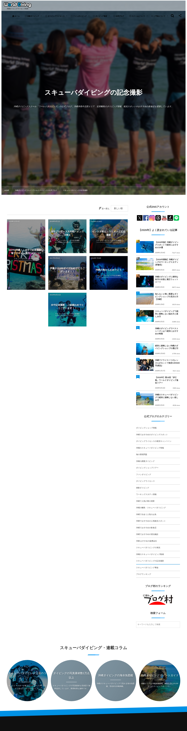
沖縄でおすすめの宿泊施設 (147, 534)
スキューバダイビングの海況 (148, 548)
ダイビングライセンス (145, 481)
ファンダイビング (143, 474)
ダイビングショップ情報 (146, 428)
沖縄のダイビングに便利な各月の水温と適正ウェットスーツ (166, 279)
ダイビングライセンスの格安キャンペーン (154, 441)
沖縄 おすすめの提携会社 (146, 541)
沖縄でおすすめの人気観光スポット (151, 521)
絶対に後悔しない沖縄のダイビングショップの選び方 (166, 347)
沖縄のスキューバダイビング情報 (150, 448)
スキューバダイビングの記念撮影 (150, 561)
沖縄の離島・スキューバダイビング (151, 508)
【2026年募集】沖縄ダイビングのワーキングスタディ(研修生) (167, 262)
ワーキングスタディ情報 (146, 494)
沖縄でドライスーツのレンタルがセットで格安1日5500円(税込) (167, 363)
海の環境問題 (141, 454)
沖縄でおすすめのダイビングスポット (152, 435)
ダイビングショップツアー (147, 468)
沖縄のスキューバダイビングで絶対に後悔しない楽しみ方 (166, 397)
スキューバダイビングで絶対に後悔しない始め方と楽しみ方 (166, 314)
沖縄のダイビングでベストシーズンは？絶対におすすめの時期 (166, 331)
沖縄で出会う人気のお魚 (146, 514)
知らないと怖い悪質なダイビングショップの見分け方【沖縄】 (166, 296)
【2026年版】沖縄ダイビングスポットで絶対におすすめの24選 (167, 245)
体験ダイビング (142, 488)
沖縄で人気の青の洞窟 (145, 501)
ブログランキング (143, 574)
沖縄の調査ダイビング (145, 461)
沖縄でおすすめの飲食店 (146, 528)
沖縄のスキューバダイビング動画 (150, 554)
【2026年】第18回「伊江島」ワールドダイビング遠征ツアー (166, 380)
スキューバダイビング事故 (147, 568)
